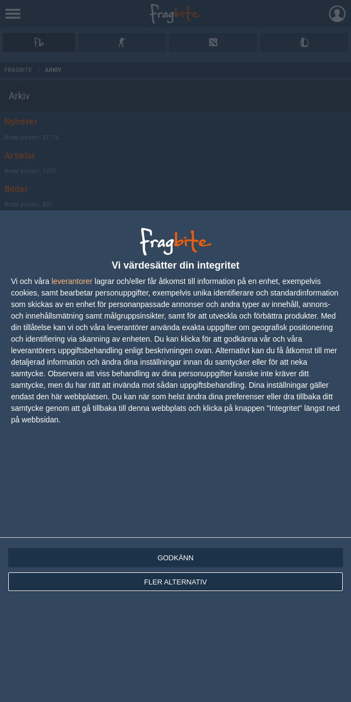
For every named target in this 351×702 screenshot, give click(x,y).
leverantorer (72, 281)
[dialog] (175, 456)
